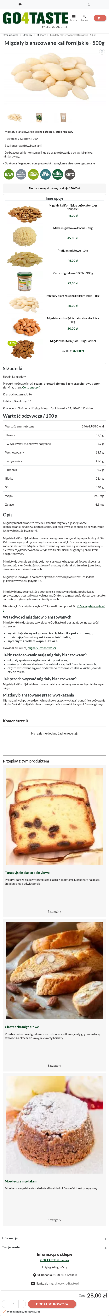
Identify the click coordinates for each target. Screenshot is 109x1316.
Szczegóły (54, 911)
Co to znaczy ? (31, 387)
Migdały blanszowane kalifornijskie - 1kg (73, 295)
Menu (73, 17)
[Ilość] (13, 1304)
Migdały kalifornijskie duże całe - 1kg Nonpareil (73, 207)
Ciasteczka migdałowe (22, 1027)
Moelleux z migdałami (21, 1181)
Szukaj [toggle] (84, 17)
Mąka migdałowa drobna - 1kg (73, 228)
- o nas (54, 1260)
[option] (55, 77)
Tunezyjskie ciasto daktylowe (27, 873)
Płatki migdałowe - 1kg (73, 250)
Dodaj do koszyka (52, 1304)
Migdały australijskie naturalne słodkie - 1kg (73, 320)
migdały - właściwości (42, 648)
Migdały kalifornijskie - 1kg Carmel (73, 341)
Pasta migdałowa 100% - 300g (73, 273)
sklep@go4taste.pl (54, 27)
